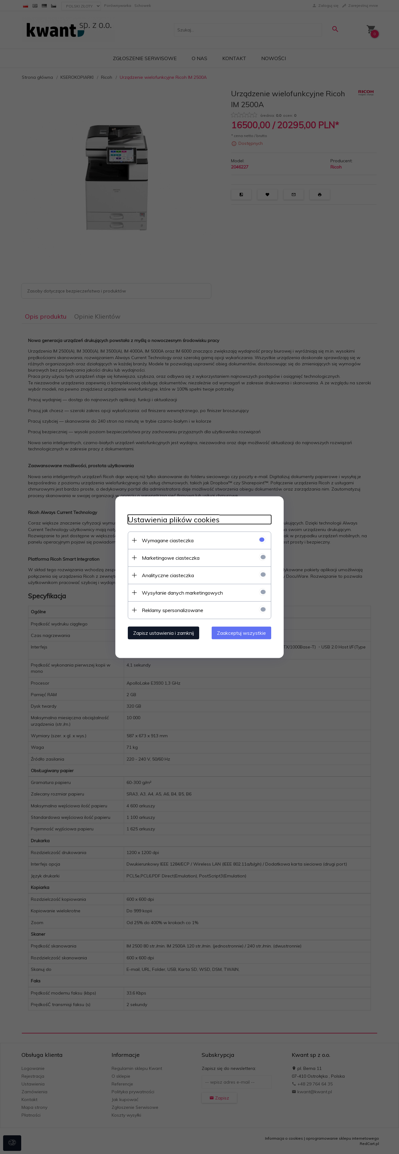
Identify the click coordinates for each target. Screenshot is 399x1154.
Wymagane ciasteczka (168, 540)
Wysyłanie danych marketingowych (182, 592)
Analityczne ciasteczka (168, 575)
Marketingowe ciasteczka (171, 557)
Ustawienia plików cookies (173, 519)
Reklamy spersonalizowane (172, 610)
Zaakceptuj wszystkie (241, 632)
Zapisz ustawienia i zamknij (163, 632)
